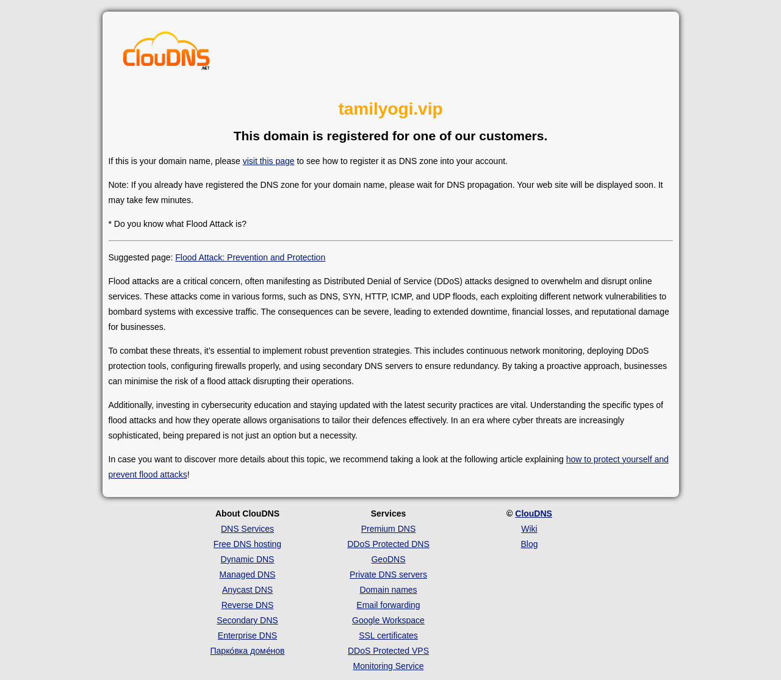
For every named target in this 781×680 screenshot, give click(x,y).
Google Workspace (388, 620)
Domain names (388, 590)
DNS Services (247, 529)
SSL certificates (388, 635)
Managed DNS (248, 574)
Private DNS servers (388, 574)
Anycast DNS (247, 590)
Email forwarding (388, 605)
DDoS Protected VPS (388, 651)
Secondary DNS (247, 620)
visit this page (269, 161)
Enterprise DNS (247, 635)
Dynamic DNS (248, 559)
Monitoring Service (388, 666)
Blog (529, 544)
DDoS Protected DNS (388, 544)
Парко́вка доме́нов (248, 651)
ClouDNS (533, 513)
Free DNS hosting (247, 544)
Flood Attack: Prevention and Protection (250, 257)
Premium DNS (388, 529)
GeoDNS (388, 559)
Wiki (529, 529)
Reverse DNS (247, 605)
